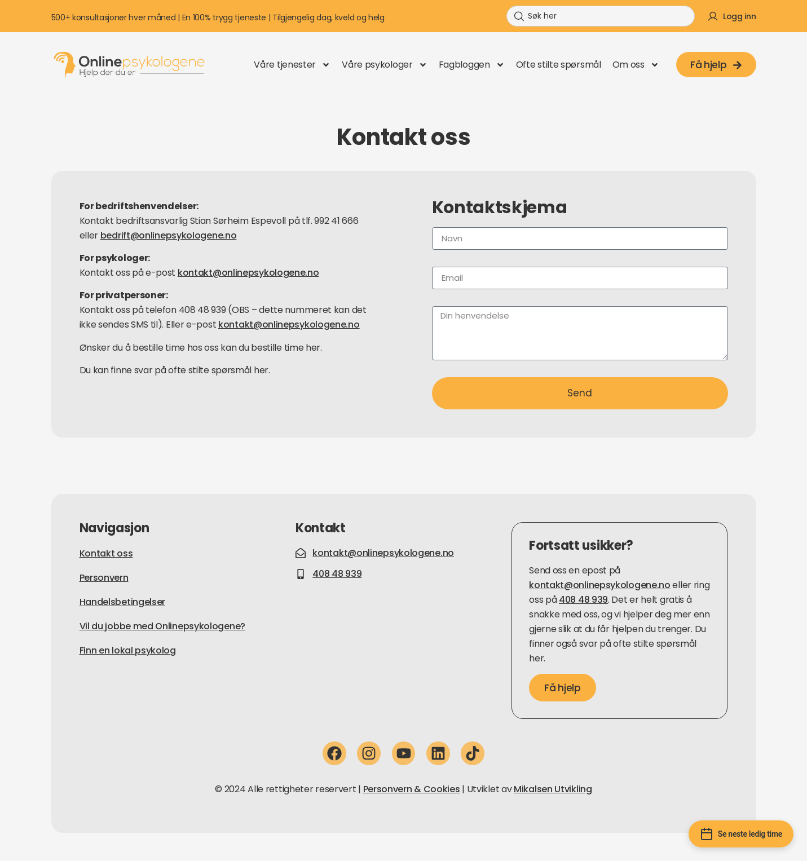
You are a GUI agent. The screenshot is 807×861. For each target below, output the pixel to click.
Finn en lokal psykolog (128, 650)
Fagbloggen (472, 65)
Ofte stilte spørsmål (558, 64)
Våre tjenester (292, 65)
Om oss (635, 65)
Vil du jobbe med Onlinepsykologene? (163, 626)
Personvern (104, 577)
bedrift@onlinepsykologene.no (168, 235)
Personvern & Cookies (411, 789)
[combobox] (600, 16)
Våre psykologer (384, 65)
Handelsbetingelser (123, 601)
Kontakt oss (106, 553)
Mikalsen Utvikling (553, 789)
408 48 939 (583, 599)
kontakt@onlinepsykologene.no (248, 272)
